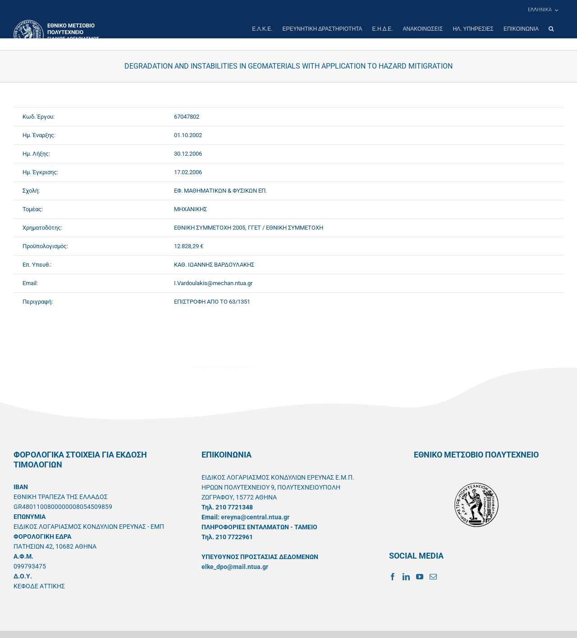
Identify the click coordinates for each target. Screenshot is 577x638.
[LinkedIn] (406, 576)
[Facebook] (392, 576)
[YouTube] (419, 576)
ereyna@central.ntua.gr (255, 517)
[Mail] (433, 576)
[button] (551, 29)
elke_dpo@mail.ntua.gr (234, 566)
